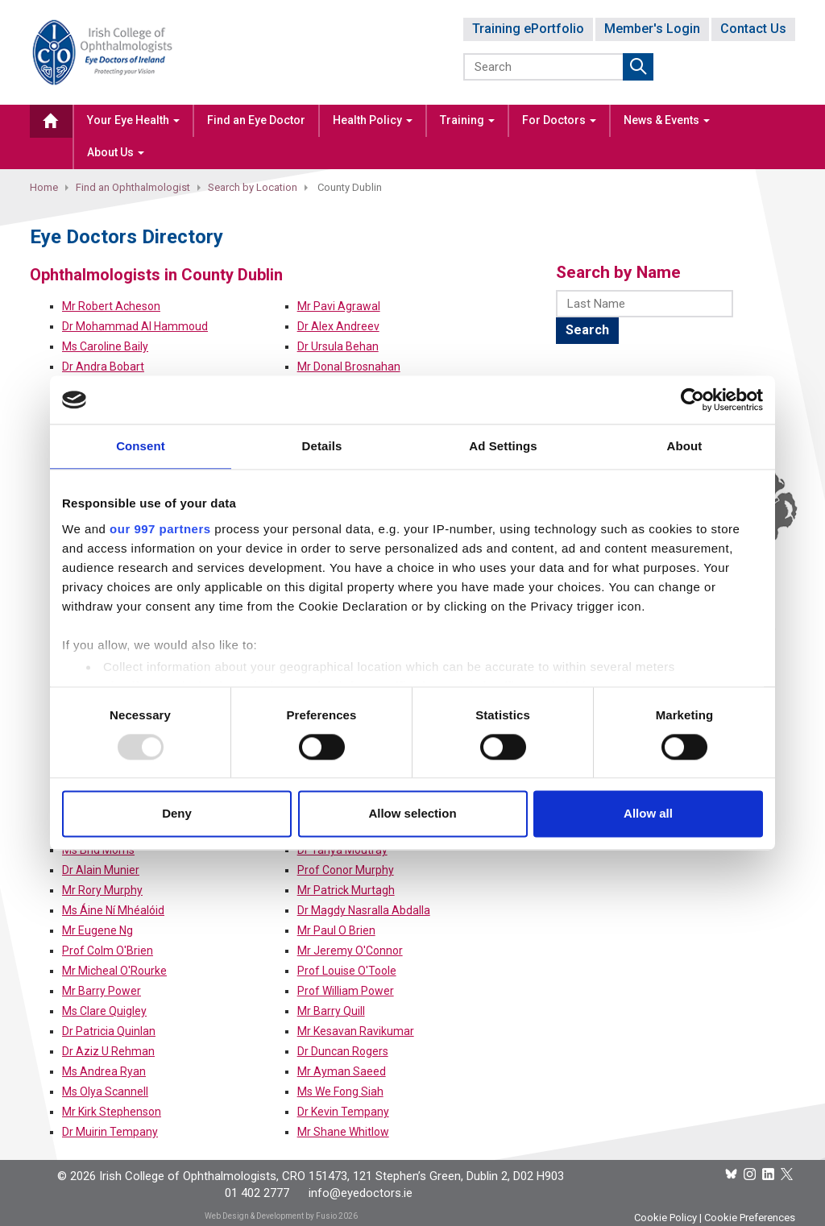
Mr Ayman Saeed (341, 1071)
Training (467, 120)
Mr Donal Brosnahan (348, 366)
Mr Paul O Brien (336, 930)
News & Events (667, 120)
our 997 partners (160, 529)
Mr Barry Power (101, 990)
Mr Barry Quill (331, 1010)
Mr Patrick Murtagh (346, 890)
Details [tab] (322, 446)
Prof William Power (345, 990)
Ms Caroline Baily (105, 346)
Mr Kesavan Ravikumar (355, 1031)
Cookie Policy (665, 1218)
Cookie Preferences (749, 1218)
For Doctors (559, 120)
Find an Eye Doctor (256, 120)
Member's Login (652, 28)
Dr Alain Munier (100, 870)
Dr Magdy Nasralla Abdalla (363, 910)
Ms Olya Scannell (105, 1091)
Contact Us (753, 28)
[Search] (544, 67)
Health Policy (372, 120)
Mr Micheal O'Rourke (114, 970)
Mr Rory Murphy (102, 890)
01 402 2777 (257, 1193)
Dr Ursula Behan (338, 346)
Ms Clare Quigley (104, 1010)
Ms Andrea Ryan (104, 1071)
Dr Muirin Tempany (110, 1131)
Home (44, 187)
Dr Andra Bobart (103, 366)
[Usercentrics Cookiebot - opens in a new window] (692, 399)
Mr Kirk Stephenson (111, 1111)
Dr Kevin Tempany (343, 1111)
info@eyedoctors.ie (360, 1193)
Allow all (648, 814)
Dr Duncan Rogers (342, 1051)
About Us (115, 152)
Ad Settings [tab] (503, 446)
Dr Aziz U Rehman (108, 1051)
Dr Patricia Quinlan (108, 1031)
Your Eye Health (133, 120)
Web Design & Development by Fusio (271, 1216)
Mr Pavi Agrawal (338, 306)
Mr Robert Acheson (111, 306)
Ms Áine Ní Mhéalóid (113, 910)
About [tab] (685, 446)
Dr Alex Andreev (338, 326)
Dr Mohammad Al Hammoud (135, 326)
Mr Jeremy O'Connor (350, 950)
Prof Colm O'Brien (107, 950)
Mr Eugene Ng (97, 930)
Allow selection (412, 814)
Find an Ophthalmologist (133, 187)
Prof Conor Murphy (345, 870)
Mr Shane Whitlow (343, 1131)
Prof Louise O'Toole (346, 970)
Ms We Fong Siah (340, 1091)
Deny (177, 814)
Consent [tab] (140, 446)
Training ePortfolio (528, 28)
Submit (638, 67)
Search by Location (252, 187)
